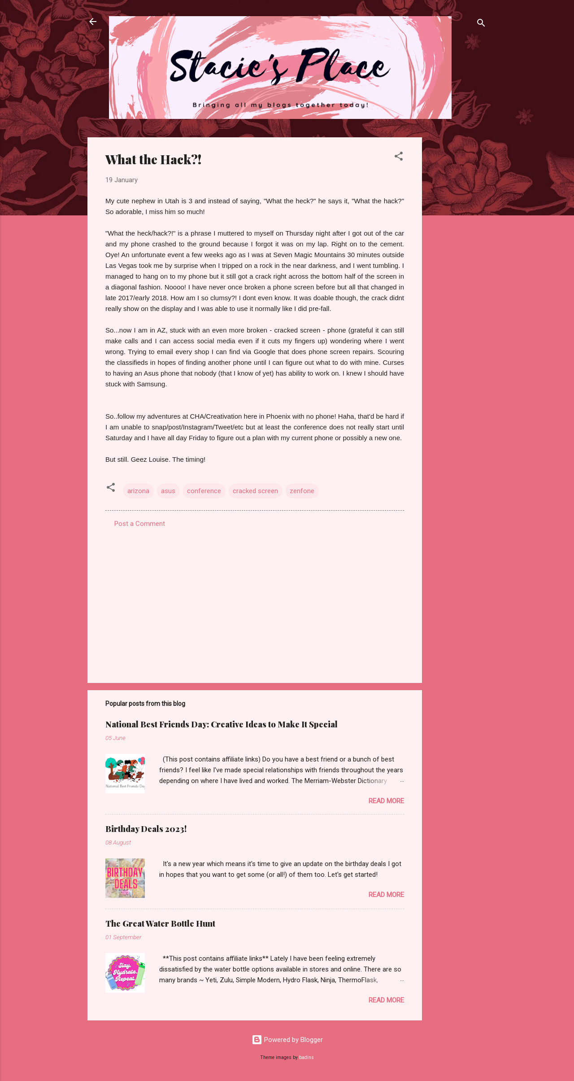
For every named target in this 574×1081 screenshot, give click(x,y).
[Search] (481, 24)
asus (168, 491)
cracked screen (255, 491)
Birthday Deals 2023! (146, 828)
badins (306, 1057)
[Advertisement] (458, 272)
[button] (398, 158)
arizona (138, 491)
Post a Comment (139, 524)
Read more (386, 801)
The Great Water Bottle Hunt (160, 923)
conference (204, 491)
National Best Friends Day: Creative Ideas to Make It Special (221, 724)
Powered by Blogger (287, 1040)
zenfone (302, 491)
